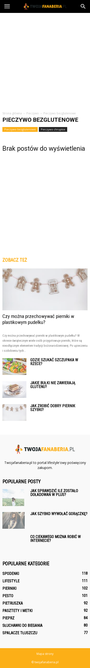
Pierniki (9, 588)
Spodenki (10, 573)
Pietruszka (12, 603)
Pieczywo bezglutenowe (20, 129)
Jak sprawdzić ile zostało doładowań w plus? (54, 493)
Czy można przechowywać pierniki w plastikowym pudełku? (38, 319)
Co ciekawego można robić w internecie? (55, 538)
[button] (83, 6)
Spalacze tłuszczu (19, 633)
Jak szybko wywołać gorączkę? (58, 514)
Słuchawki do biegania (22, 625)
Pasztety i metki (17, 610)
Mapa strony (45, 654)
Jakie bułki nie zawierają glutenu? (52, 385)
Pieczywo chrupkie (53, 129)
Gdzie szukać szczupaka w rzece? (54, 362)
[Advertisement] (45, 60)
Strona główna (12, 113)
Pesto (7, 596)
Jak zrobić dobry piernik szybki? (52, 408)
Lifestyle (10, 581)
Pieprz (8, 618)
